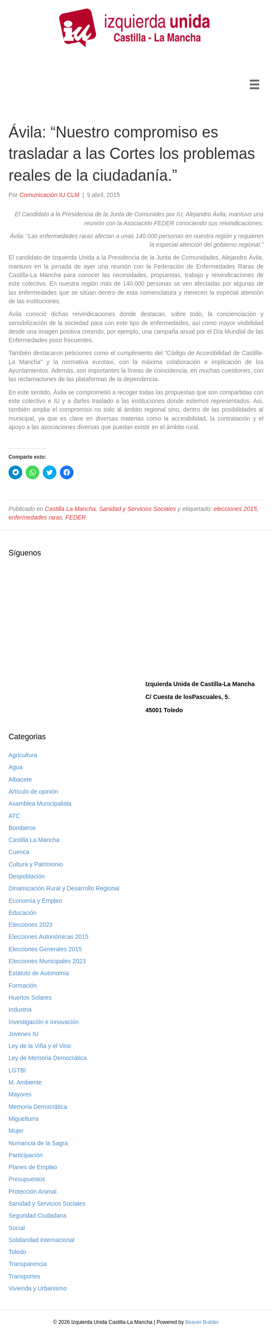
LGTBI (17, 1070)
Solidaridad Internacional (41, 1239)
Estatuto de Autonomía (39, 973)
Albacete (20, 779)
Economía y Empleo (35, 900)
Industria (20, 1009)
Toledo (17, 1251)
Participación (26, 1155)
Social (17, 1227)
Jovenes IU (23, 1033)
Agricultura (23, 755)
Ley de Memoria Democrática (48, 1057)
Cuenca (19, 851)
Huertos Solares (30, 997)
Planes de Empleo (33, 1167)
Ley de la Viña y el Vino (40, 1045)
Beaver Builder (202, 1322)
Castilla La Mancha (70, 508)
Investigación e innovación (44, 1021)
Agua (16, 767)
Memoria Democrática (38, 1106)
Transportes (24, 1276)
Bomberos (22, 827)
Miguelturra (23, 1118)
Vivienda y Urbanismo (38, 1288)
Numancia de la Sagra (38, 1143)
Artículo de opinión (33, 791)
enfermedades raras (35, 517)
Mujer (16, 1130)
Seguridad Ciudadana (37, 1215)
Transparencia (28, 1263)
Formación (23, 985)
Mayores (20, 1094)
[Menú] (254, 84)
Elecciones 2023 (31, 924)
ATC (14, 815)
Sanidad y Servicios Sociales (137, 508)
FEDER (75, 517)
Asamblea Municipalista (40, 803)
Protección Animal (32, 1191)
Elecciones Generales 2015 (45, 949)
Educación (22, 912)
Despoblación (27, 876)
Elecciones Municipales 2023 (47, 961)
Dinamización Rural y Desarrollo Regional (64, 888)
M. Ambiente (25, 1082)
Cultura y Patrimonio (36, 864)
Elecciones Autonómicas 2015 (49, 936)
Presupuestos (27, 1179)
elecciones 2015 (235, 508)
